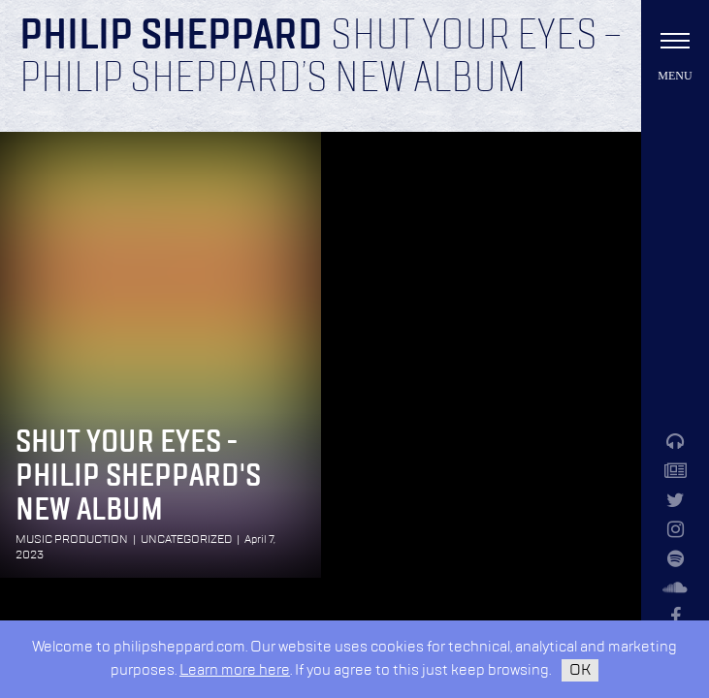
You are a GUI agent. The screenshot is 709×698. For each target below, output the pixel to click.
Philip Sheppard (171, 37)
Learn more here (234, 670)
